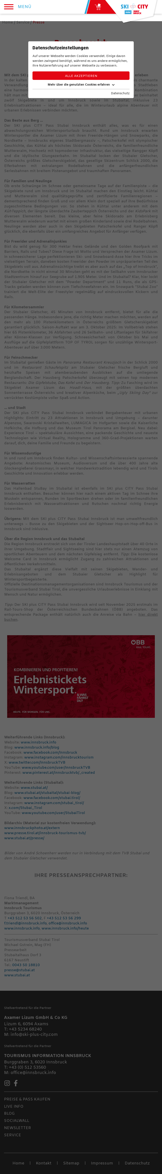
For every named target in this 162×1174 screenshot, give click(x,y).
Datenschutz (120, 94)
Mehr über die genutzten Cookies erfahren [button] (81, 85)
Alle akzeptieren (81, 76)
